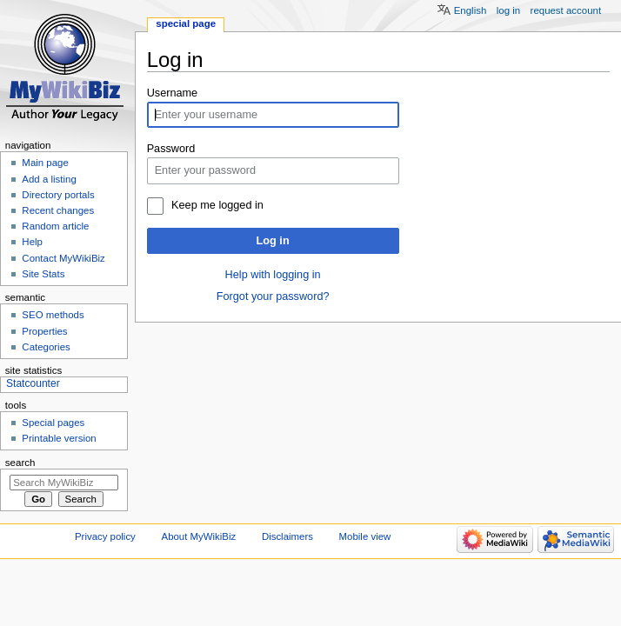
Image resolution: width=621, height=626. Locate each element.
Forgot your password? (273, 296)
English (470, 10)
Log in (273, 241)
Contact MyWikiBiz (63, 258)
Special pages (53, 422)
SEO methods (52, 315)
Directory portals (58, 195)
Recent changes (58, 210)
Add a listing (49, 179)
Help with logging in (273, 275)
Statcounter (33, 383)
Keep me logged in (217, 205)
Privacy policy (105, 536)
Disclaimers (287, 536)
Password (171, 149)
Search (20, 462)
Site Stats (43, 274)
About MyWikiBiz (199, 536)
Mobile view (365, 536)
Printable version (59, 438)
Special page (186, 23)
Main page (45, 162)
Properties (44, 331)
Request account (566, 10)
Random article (55, 226)
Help (32, 241)
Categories (46, 347)
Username (172, 93)
